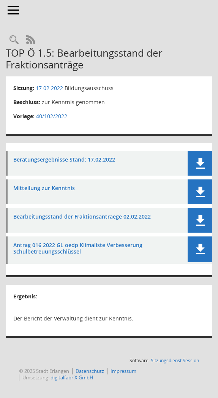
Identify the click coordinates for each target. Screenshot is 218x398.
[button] (200, 163)
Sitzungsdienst (175, 360)
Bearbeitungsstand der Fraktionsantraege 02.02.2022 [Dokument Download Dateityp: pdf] (82, 217)
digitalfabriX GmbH (72, 377)
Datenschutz (90, 371)
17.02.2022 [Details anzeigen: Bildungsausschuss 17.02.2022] (49, 88)
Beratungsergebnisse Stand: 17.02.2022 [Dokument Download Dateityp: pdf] (64, 160)
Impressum (123, 371)
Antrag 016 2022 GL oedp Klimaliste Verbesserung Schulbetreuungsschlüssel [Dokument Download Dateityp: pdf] (77, 248)
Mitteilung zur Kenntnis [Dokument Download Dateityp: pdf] (44, 188)
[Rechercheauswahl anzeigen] (14, 40)
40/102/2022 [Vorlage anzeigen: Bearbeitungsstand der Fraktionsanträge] (51, 116)
